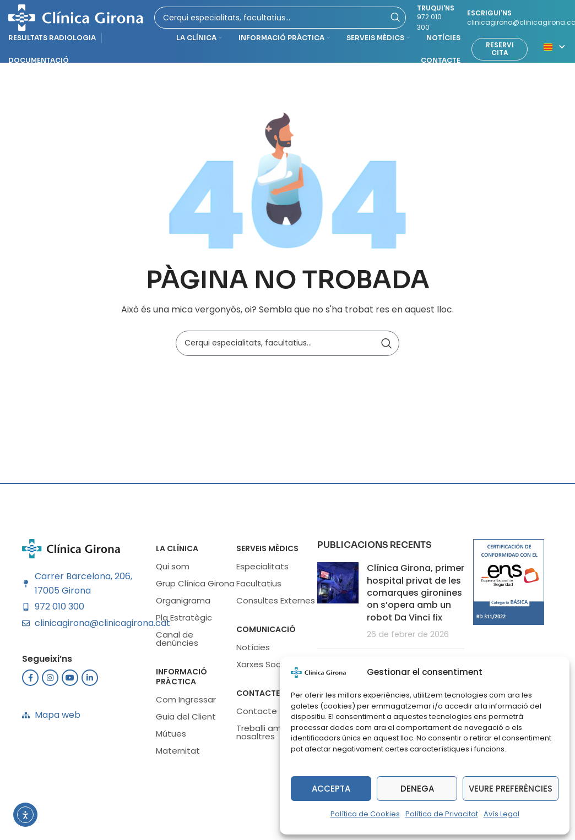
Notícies (253, 650)
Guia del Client (186, 720)
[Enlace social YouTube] (70, 681)
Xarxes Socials (265, 667)
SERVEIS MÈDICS (267, 551)
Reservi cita (500, 52)
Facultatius (258, 586)
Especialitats (262, 569)
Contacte (258, 696)
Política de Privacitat (441, 814)
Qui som (172, 569)
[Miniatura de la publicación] (338, 605)
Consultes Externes (275, 604)
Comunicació (266, 632)
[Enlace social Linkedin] (90, 681)
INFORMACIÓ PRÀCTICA (181, 679)
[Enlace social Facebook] (30, 681)
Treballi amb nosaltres (261, 735)
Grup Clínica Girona (195, 586)
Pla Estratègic (184, 621)
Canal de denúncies (177, 642)
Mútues (171, 737)
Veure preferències (510, 788)
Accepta (331, 788)
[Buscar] (287, 346)
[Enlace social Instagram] (50, 681)
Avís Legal (501, 814)
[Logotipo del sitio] (75, 18)
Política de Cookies (365, 814)
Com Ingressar (186, 703)
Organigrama (183, 604)
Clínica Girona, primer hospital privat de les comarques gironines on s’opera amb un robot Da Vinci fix (415, 596)
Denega (417, 788)
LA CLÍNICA (177, 551)
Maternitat (178, 754)
